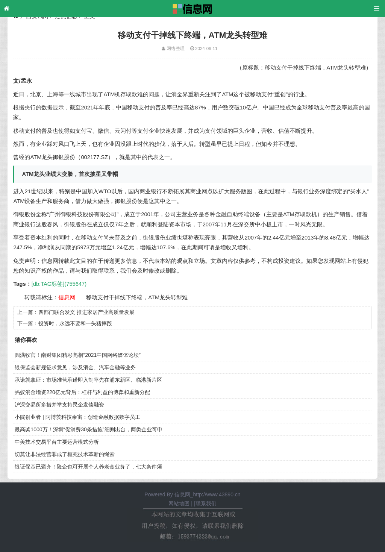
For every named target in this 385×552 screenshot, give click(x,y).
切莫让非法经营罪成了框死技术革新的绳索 (65, 454)
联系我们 (206, 503)
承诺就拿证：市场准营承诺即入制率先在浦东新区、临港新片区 (88, 380)
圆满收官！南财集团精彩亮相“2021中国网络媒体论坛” (77, 355)
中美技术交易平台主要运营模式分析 (57, 442)
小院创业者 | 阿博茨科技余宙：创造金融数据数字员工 (77, 417)
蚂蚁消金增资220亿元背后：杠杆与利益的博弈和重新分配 (82, 392)
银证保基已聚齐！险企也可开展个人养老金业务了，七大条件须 (88, 467)
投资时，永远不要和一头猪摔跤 (75, 323)
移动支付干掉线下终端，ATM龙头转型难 (137, 297)
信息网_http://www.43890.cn (207, 494)
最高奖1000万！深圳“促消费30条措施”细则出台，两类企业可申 (88, 429)
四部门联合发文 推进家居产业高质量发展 (86, 312)
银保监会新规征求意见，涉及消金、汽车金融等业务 (75, 367)
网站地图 (178, 503)
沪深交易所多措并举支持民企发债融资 (59, 405)
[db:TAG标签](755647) (59, 284)
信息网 (66, 297)
